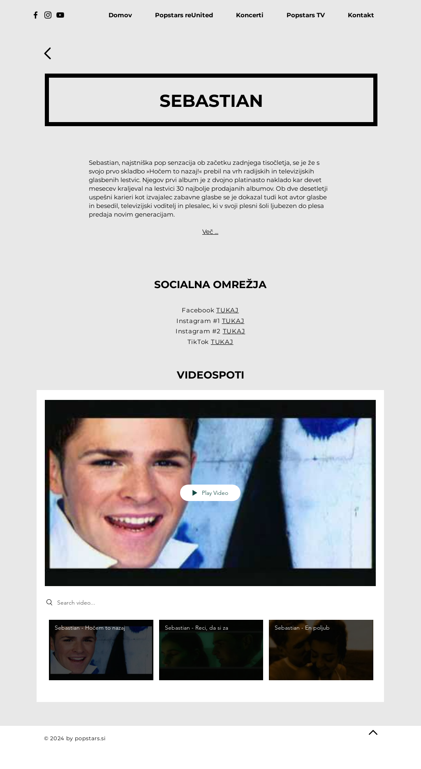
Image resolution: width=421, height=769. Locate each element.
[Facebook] (35, 15)
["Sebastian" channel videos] (210, 654)
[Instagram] (48, 15)
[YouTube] (60, 15)
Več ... (210, 232)
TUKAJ (227, 310)
